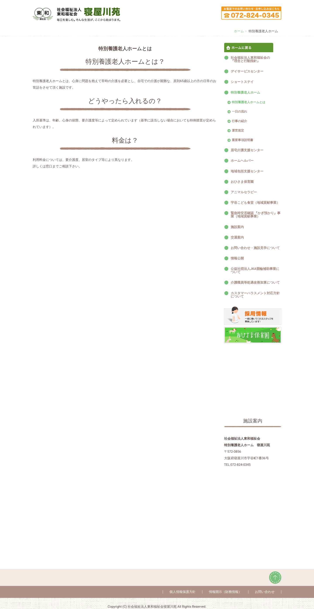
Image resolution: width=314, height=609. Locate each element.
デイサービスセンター (247, 71)
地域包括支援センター (247, 171)
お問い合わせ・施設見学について (255, 248)
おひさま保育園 (242, 182)
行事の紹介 (239, 121)
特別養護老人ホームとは (248, 102)
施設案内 (237, 227)
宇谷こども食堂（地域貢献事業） (255, 203)
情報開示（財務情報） (225, 592)
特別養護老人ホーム (245, 92)
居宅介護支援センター (247, 150)
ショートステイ (242, 82)
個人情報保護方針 (182, 592)
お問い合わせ (265, 592)
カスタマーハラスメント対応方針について (255, 294)
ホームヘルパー (242, 161)
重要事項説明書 (242, 140)
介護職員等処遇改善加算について (255, 282)
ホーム (239, 31)
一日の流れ (239, 111)
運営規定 (238, 130)
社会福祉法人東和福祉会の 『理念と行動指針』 (255, 59)
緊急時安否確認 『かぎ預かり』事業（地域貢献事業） (256, 214)
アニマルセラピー (244, 192)
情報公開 (237, 258)
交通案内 (237, 237)
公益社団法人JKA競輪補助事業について (255, 270)
